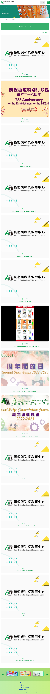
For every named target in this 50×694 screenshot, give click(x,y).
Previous (3, 674)
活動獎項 (7, 19)
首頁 (2, 19)
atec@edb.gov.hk (27, 689)
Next (47, 674)
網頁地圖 (9, 692)
